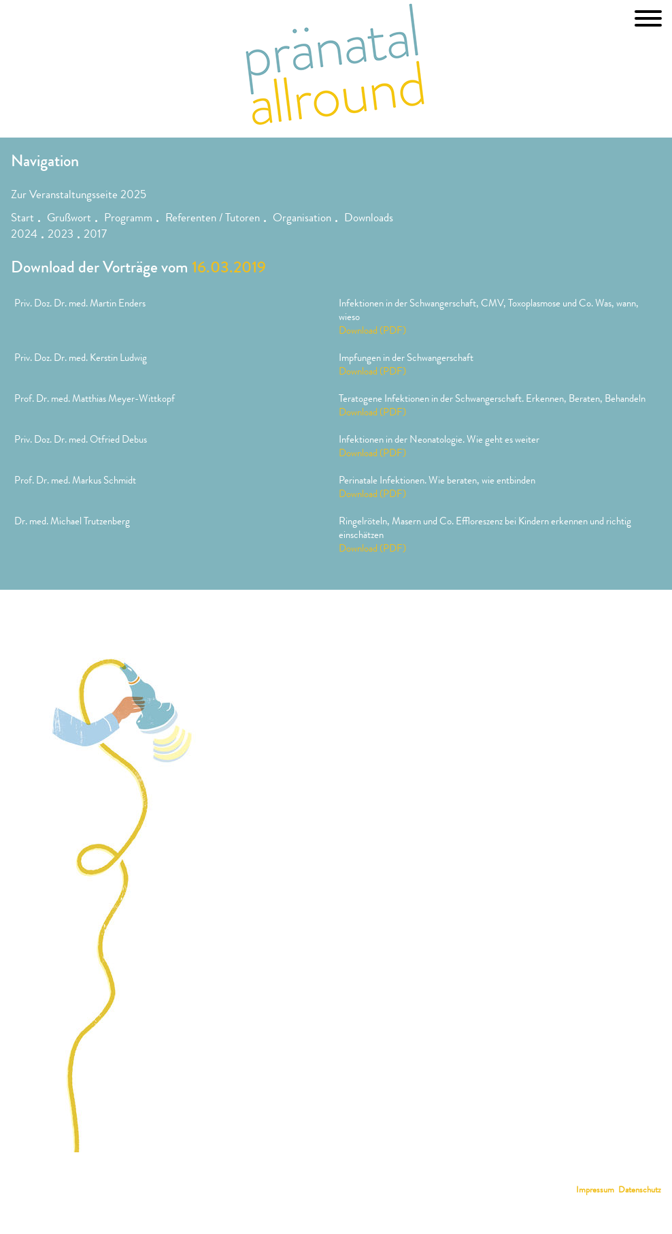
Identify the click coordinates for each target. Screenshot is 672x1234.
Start (22, 219)
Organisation (302, 219)
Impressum (595, 1190)
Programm (128, 219)
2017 (95, 235)
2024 (24, 235)
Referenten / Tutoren (212, 219)
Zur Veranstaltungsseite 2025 (78, 196)
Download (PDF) (372, 331)
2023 (60, 235)
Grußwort (69, 219)
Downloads (368, 219)
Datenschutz (639, 1190)
